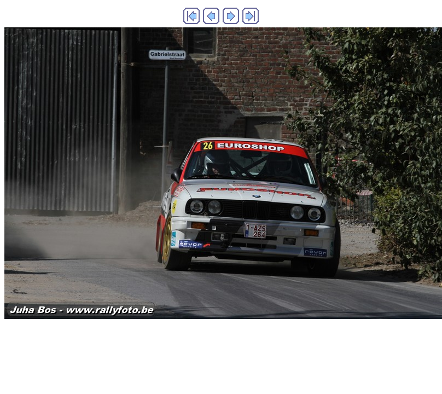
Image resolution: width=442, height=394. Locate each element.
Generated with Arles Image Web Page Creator (221, 342)
